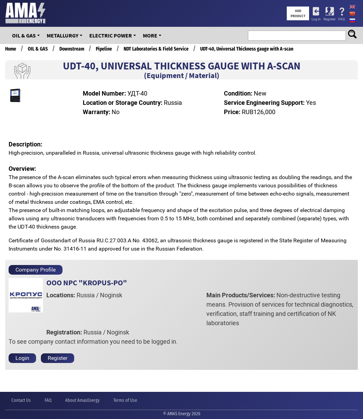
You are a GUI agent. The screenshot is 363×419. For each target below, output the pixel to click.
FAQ (341, 19)
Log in (316, 19)
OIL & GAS (24, 35)
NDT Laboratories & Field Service (156, 49)
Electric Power (110, 35)
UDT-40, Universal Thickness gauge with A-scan (246, 49)
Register (330, 19)
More (150, 35)
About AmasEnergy (82, 400)
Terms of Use (125, 400)
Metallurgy (62, 35)
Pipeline (104, 49)
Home (10, 49)
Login (22, 358)
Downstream (71, 49)
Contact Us (21, 400)
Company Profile (35, 269)
